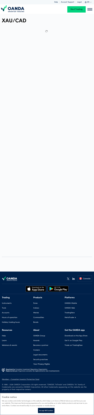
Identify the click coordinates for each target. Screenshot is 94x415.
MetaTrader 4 (70, 317)
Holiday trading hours (11, 322)
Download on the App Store (76, 336)
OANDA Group (39, 336)
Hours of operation (9, 317)
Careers (36, 350)
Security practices (40, 360)
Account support (67, 2)
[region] (47, 404)
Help (56, 2)
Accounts (5, 313)
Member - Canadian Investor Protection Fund (20, 379)
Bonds (35, 322)
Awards (36, 341)
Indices (36, 308)
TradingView (70, 313)
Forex (35, 303)
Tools (4, 308)
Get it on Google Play (73, 341)
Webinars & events (9, 345)
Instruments (7, 303)
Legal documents (40, 355)
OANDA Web (70, 308)
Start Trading (76, 9)
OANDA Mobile (71, 303)
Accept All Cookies (46, 410)
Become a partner (40, 345)
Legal (79, 2)
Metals (36, 313)
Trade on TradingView (73, 345)
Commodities (38, 317)
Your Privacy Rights (41, 364)
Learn (4, 341)
